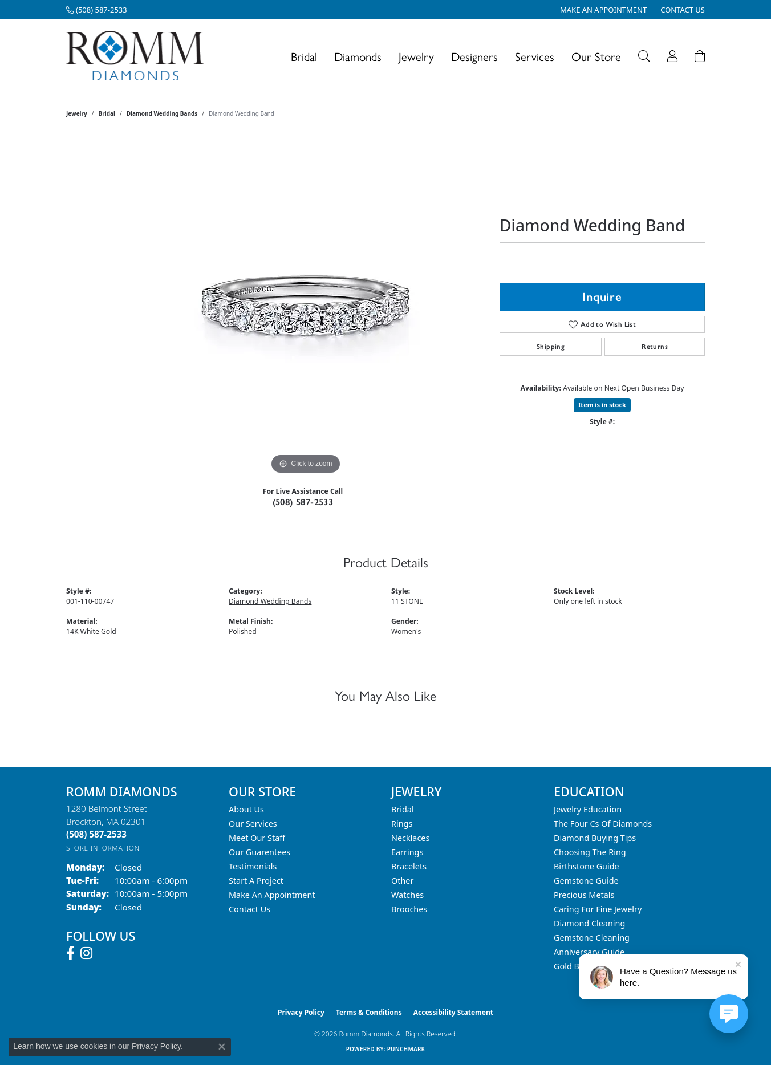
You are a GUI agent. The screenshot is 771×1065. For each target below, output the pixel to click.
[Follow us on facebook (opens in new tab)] (70, 953)
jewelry (76, 113)
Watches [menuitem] (407, 894)
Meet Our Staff (257, 837)
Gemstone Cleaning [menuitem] (592, 937)
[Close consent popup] (221, 1046)
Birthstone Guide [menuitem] (586, 866)
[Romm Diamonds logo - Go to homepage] (138, 56)
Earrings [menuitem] (407, 852)
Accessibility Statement (453, 1012)
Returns (655, 347)
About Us (246, 809)
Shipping (551, 347)
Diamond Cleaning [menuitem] (589, 923)
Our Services (253, 823)
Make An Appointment (272, 894)
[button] (644, 56)
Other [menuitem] (402, 880)
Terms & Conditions (369, 1012)
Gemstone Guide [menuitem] (586, 880)
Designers (474, 56)
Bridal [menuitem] (402, 809)
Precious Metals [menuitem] (584, 894)
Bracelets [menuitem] (409, 866)
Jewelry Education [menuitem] (588, 809)
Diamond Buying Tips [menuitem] (595, 837)
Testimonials (253, 866)
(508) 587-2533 (303, 502)
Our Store (596, 56)
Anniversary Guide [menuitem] (589, 951)
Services (534, 56)
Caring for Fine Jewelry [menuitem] (598, 909)
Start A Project (256, 880)
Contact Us (249, 909)
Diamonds (358, 56)
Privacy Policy (301, 1012)
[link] (96, 9)
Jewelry (416, 56)
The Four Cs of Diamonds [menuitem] (603, 823)
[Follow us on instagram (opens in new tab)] (86, 953)
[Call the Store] (96, 834)
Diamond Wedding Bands (162, 113)
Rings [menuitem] (401, 823)
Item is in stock (602, 404)
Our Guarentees (259, 852)
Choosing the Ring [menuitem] (590, 852)
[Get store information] (103, 848)
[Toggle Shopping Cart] (700, 56)
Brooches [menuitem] (409, 909)
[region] (306, 306)
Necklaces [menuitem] (410, 837)
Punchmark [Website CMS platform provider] (406, 1049)
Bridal (304, 56)
